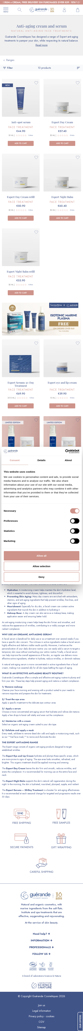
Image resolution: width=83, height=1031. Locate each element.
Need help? (40, 934)
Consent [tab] (15, 460)
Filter (8, 68)
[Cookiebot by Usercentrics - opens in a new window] (65, 451)
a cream (26, 721)
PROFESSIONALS (40, 947)
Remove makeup (13, 686)
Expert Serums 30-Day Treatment (21, 384)
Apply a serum (13, 708)
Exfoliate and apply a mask (20, 730)
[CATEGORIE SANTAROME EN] (41, 317)
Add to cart (21, 143)
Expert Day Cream (62, 122)
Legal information (41, 1011)
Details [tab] (42, 460)
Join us (41, 1005)
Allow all (41, 555)
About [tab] (68, 460)
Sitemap (41, 1027)
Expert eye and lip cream (62, 382)
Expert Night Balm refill (21, 271)
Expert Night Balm (62, 197)
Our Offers (80, 1021)
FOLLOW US (40, 954)
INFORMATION (40, 940)
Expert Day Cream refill (21, 197)
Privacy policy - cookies (41, 1016)
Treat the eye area (15, 699)
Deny (41, 577)
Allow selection (41, 566)
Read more (41, 45)
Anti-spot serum (20, 122)
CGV (41, 1022)
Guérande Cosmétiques (13, 677)
